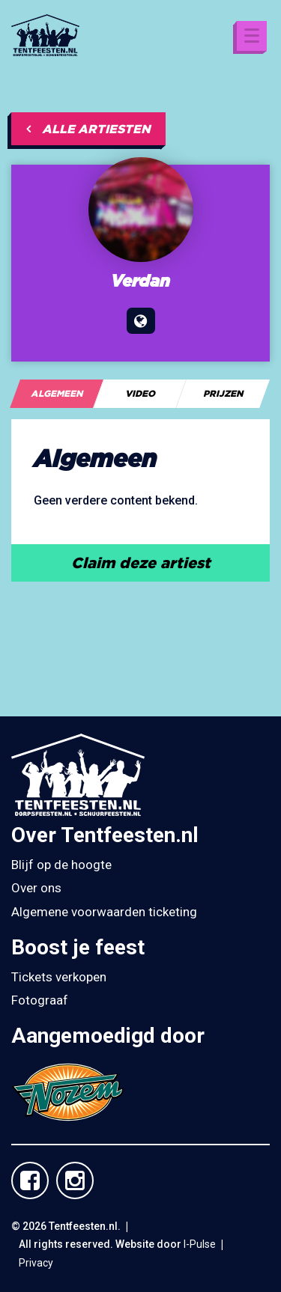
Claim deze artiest (141, 562)
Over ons (36, 887)
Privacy (36, 1263)
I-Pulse (200, 1244)
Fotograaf (39, 1000)
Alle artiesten (88, 128)
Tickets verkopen (58, 976)
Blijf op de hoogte (61, 864)
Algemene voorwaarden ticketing (104, 911)
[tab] (57, 394)
